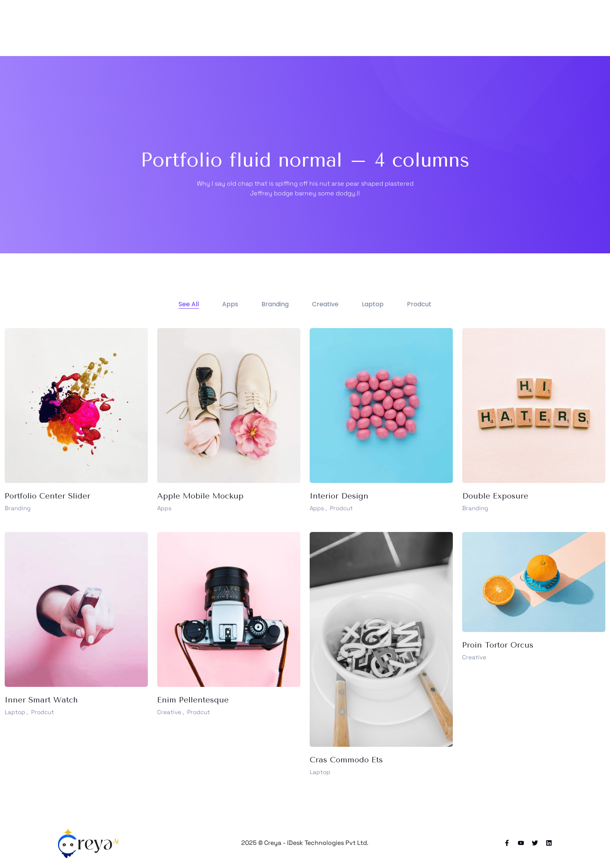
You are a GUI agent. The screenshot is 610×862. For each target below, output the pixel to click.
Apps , (318, 508)
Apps (164, 508)
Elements (443, 28)
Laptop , (16, 712)
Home (259, 28)
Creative (474, 657)
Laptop (320, 772)
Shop (403, 28)
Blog (372, 28)
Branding (18, 508)
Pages (295, 28)
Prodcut (341, 508)
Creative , (170, 712)
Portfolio (335, 28)
